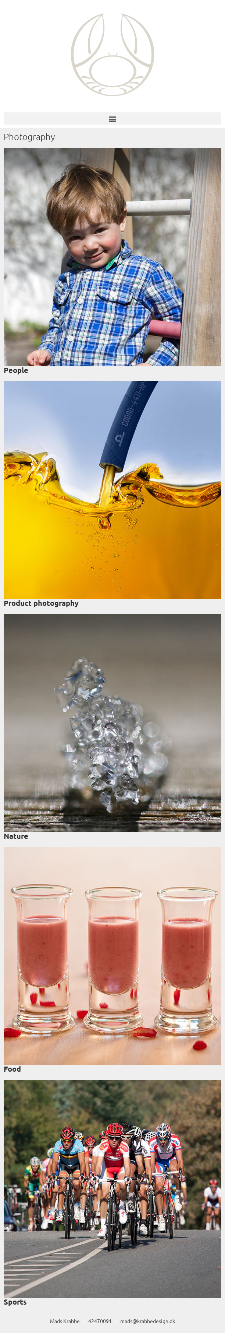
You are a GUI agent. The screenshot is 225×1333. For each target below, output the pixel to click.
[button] (112, 118)
